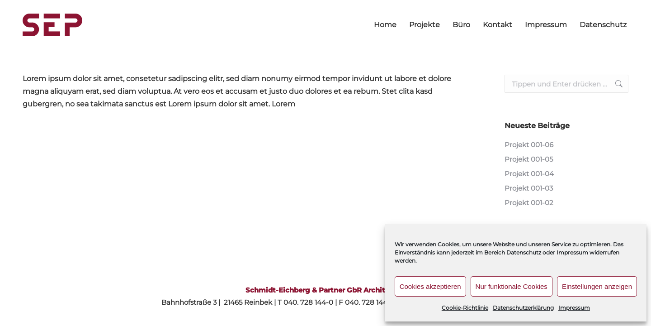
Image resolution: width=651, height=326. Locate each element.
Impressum (574, 307)
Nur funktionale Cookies (511, 286)
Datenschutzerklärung (523, 307)
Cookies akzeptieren (430, 286)
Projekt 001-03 (529, 188)
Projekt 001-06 (529, 144)
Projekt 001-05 (529, 159)
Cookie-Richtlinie (465, 307)
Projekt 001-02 (529, 202)
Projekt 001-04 (529, 173)
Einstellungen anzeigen (597, 286)
